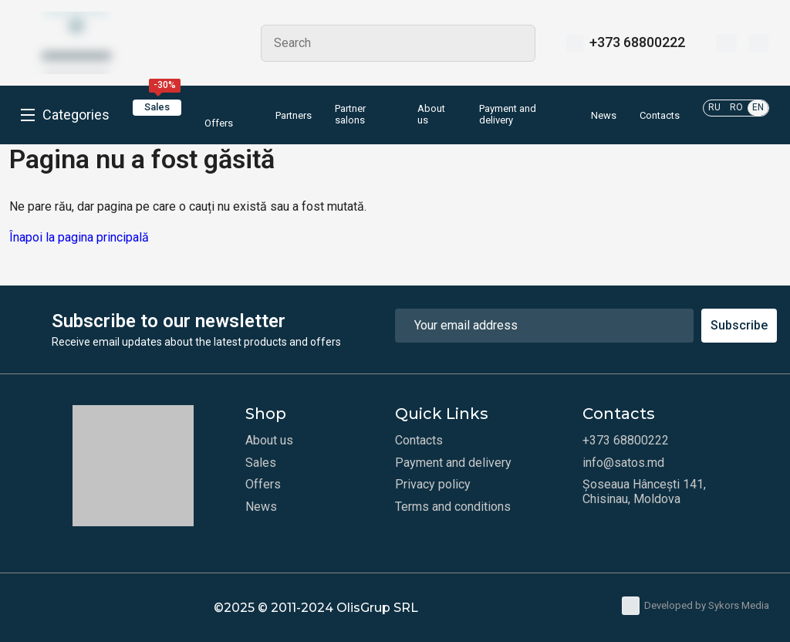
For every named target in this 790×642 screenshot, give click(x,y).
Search (517, 43)
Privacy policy (433, 485)
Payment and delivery (507, 114)
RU (714, 107)
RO (736, 107)
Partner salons (350, 114)
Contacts (660, 115)
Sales (162, 106)
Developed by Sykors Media (695, 605)
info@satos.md (623, 463)
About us (431, 114)
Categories (76, 115)
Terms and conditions (453, 507)
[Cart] (758, 43)
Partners (293, 115)
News (603, 115)
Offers (218, 114)
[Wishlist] (726, 43)
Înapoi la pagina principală (79, 237)
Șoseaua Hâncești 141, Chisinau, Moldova (644, 491)
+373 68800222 (637, 42)
